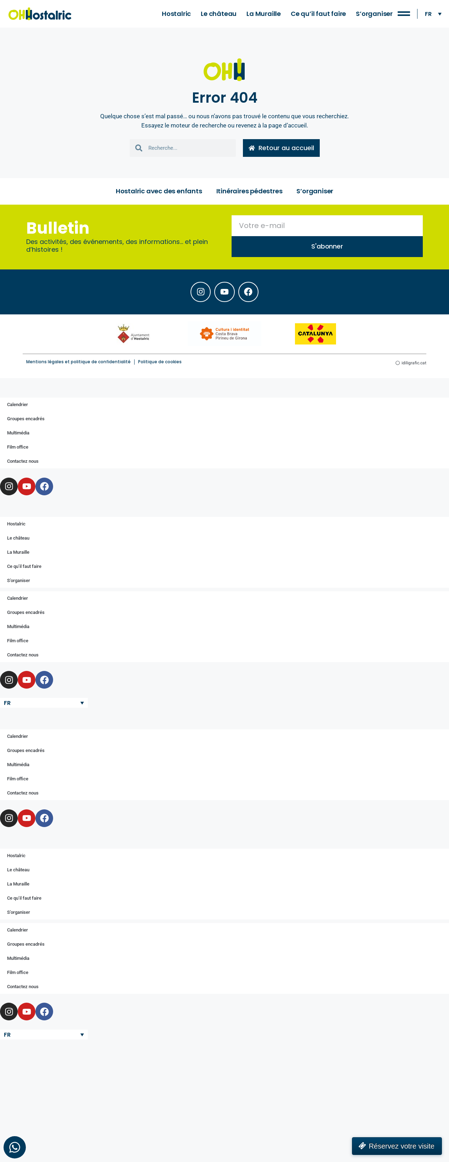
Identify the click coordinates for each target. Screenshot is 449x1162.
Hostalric (176, 13)
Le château (219, 13)
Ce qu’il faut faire (318, 13)
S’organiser (374, 13)
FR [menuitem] (428, 14)
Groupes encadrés (26, 420)
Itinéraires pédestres (249, 191)
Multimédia (18, 435)
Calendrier (17, 406)
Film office (17, 449)
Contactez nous (23, 463)
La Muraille (263, 13)
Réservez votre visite (401, 1146)
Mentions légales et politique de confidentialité (78, 364)
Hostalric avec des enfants (159, 191)
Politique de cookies (160, 364)
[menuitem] (433, 14)
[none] (433, 14)
